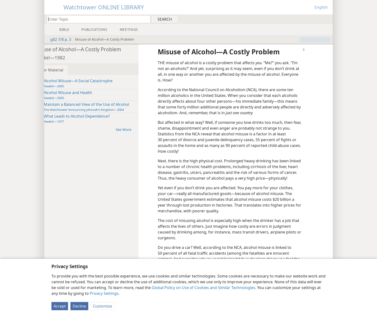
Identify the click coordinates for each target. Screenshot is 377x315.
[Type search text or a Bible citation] (96, 19)
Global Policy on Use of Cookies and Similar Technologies (203, 287)
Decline (79, 306)
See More (140, 129)
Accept (60, 306)
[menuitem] (327, 19)
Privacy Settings (104, 293)
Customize (102, 306)
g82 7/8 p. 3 (58, 39)
